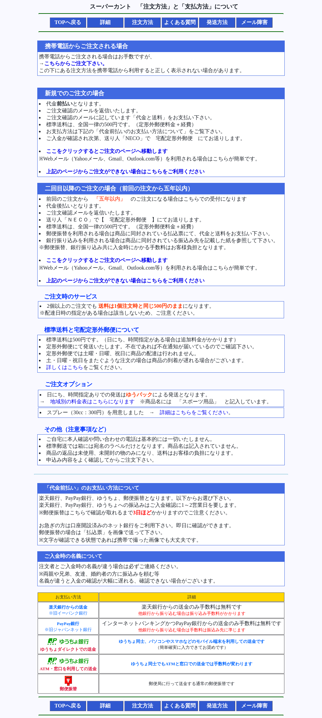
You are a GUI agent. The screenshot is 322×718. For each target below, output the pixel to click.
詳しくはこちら (64, 367)
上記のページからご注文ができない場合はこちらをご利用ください (125, 171)
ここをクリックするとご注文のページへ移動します (107, 151)
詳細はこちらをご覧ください (194, 412)
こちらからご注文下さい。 (76, 63)
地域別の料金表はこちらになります (92, 401)
